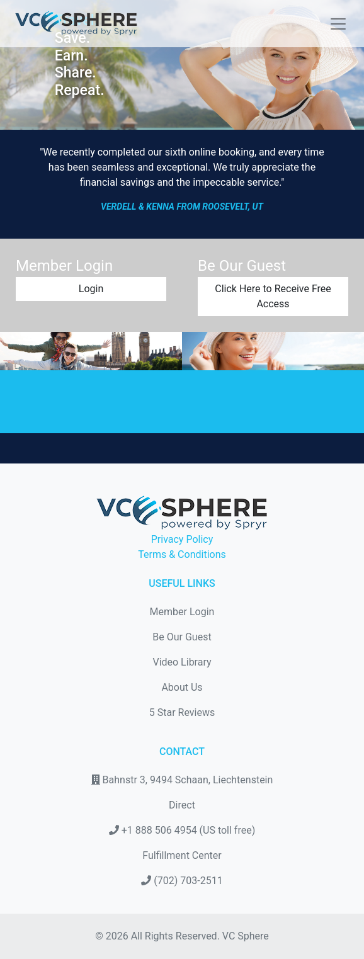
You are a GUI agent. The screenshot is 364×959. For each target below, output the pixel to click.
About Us (181, 687)
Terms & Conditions (182, 554)
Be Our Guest (181, 637)
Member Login (182, 612)
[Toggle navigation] (334, 24)
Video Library (181, 662)
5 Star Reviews (182, 712)
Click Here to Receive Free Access (273, 296)
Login (91, 289)
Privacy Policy (182, 539)
